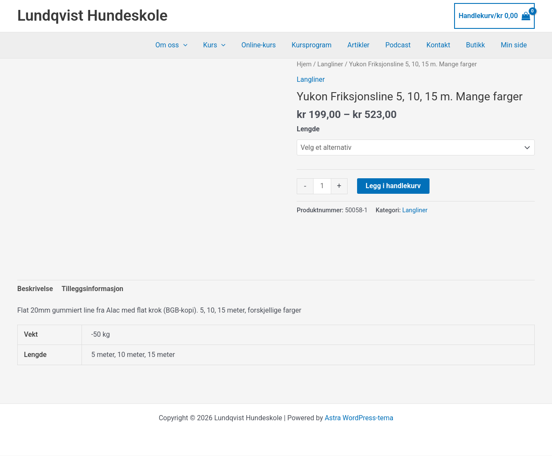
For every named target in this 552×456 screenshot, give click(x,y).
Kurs (229, 45)
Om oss (188, 45)
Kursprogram (323, 45)
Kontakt (443, 45)
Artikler (367, 45)
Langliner (330, 64)
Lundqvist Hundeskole (92, 16)
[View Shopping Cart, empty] (494, 16)
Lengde (308, 129)
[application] (200, 45)
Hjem (304, 64)
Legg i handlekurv (393, 186)
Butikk (478, 45)
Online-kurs (271, 45)
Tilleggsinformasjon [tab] (93, 289)
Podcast (405, 45)
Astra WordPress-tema (358, 418)
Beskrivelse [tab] (35, 289)
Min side (515, 45)
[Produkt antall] (322, 186)
